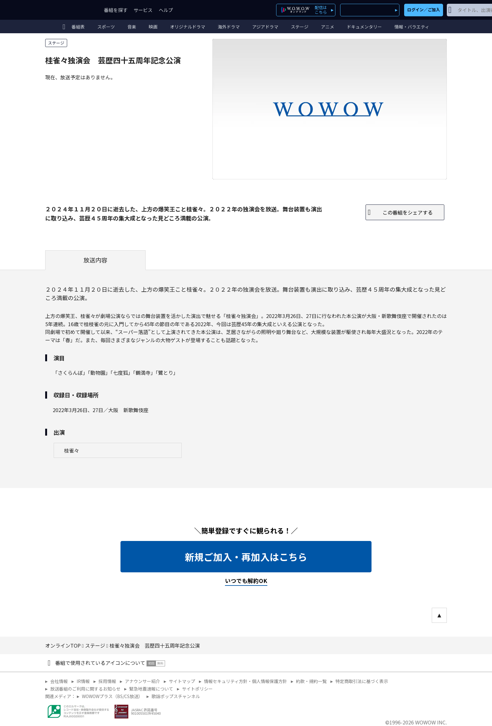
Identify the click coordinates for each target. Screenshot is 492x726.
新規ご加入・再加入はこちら (246, 557)
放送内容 (95, 260)
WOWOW (68, 10)
